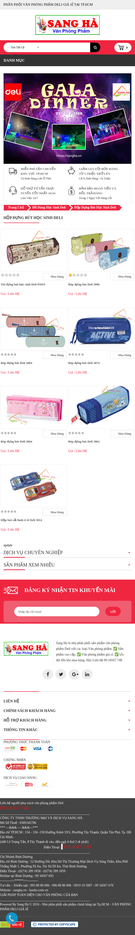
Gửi (113, 611)
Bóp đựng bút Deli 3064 (16, 441)
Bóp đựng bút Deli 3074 (84, 363)
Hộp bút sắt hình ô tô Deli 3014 (21, 520)
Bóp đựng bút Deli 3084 (16, 363)
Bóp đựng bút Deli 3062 (84, 441)
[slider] (10, 275)
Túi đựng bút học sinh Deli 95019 (23, 284)
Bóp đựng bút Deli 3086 (84, 284)
